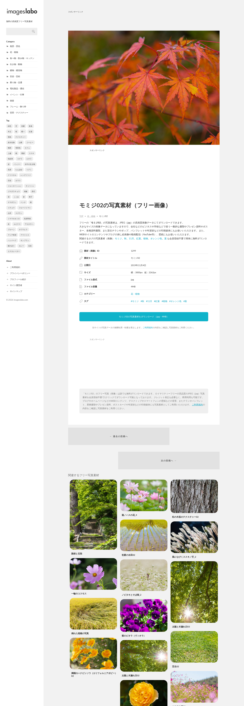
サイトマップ (16, 288)
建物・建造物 (16, 67)
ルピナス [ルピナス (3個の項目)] (17, 221)
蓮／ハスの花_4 (129, 495)
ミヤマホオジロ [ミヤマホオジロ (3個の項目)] (14, 215)
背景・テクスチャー (19, 109)
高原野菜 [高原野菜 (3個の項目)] (27, 215)
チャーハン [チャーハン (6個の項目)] (30, 183)
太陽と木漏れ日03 (181, 607)
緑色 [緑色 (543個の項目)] (9, 123)
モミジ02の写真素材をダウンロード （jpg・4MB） (144, 316)
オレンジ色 (156, 238)
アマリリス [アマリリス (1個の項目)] (25, 232)
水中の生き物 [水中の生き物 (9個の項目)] (30, 161)
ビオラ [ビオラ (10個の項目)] (29, 155)
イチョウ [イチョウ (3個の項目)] (11, 204)
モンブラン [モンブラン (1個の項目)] (25, 237)
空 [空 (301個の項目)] (16, 123)
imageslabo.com (21, 296)
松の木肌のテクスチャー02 (185, 497)
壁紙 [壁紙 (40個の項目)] (9, 134)
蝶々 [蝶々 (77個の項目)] (23, 128)
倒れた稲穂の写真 (80, 613)
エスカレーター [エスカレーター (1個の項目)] (14, 248)
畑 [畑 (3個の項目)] (31, 199)
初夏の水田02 (128, 535)
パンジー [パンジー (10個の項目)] (17, 161)
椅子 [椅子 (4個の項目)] (30, 194)
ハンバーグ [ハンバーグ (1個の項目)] (12, 237)
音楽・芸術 (15, 73)
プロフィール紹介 (18, 276)
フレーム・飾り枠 (18, 103)
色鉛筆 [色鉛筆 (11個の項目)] (10, 155)
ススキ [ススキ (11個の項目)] (31, 150)
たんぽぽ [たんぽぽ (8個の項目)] (18, 166)
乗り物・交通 (16, 79)
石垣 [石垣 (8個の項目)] (9, 177)
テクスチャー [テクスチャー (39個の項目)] (20, 134)
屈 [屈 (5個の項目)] (8, 194)
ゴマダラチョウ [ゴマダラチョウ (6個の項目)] (14, 188)
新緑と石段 (76, 533)
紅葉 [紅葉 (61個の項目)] (30, 128)
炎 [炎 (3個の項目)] (8, 221)
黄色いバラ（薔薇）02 (133, 695)
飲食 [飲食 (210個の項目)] (30, 123)
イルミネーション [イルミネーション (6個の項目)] (14, 183)
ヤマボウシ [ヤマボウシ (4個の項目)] (12, 199)
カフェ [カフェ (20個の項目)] (27, 145)
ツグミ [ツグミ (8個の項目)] (29, 166)
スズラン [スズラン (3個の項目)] (18, 210)
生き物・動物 (16, 61)
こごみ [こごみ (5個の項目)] (16, 194)
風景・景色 (15, 43)
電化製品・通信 (17, 85)
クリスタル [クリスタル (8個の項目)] (12, 172)
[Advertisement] (144, 21)
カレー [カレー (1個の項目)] (21, 243)
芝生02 (175, 646)
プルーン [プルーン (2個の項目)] (11, 226)
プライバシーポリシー (20, 270)
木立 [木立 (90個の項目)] (9, 128)
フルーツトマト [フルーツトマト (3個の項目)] (25, 204)
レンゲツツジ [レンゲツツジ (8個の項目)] (26, 172)
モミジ (118, 238)
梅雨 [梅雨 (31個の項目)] (9, 145)
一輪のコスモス (79, 573)
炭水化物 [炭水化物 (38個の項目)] (11, 139)
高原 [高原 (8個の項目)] (9, 166)
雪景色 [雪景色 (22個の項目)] (18, 145)
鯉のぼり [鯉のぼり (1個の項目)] (11, 243)
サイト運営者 (16, 282)
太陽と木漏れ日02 (130, 655)
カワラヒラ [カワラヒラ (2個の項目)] (23, 226)
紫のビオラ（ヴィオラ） (134, 616)
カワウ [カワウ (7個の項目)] (18, 177)
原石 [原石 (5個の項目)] (33, 188)
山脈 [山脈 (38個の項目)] (20, 139)
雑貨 (12, 97)
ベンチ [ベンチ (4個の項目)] (23, 199)
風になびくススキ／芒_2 (184, 537)
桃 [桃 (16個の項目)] (16, 150)
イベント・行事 (17, 91)
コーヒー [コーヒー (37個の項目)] (29, 139)
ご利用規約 (15, 264)
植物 (145, 238)
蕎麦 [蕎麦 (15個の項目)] (23, 150)
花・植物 (14, 49)
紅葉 (138, 238)
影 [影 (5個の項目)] (24, 194)
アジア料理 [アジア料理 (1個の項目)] (12, 232)
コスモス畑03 (178, 686)
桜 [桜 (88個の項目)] (16, 128)
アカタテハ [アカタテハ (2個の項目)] (29, 221)
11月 (131, 238)
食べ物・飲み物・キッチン (22, 55)
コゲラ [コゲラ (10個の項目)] (19, 155)
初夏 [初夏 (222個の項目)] (23, 123)
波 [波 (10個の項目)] (8, 161)
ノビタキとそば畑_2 (131, 575)
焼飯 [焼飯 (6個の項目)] (25, 188)
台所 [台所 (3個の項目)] (9, 210)
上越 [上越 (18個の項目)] (9, 150)
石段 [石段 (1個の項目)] (30, 243)
